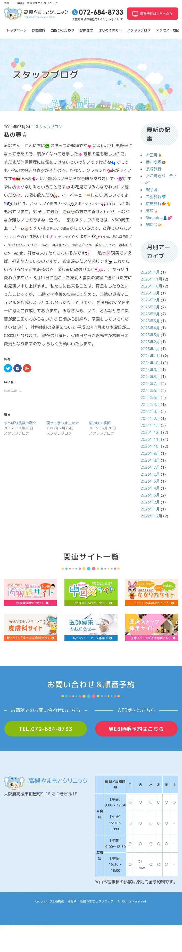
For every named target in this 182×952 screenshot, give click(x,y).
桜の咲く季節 (100, 422)
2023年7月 (150, 467)
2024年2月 (150, 418)
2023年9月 (150, 453)
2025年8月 (150, 300)
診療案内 (38, 30)
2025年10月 (151, 286)
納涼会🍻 (154, 224)
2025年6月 (150, 314)
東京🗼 (152, 210)
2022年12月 (151, 516)
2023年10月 (151, 446)
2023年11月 (151, 439)
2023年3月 (150, 495)
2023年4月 (150, 488)
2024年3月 (150, 411)
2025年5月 (150, 321)
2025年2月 (150, 342)
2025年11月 (151, 279)
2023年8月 (150, 460)
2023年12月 (151, 432)
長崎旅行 (153, 169)
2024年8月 (150, 376)
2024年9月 (150, 369)
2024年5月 (150, 397)
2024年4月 (150, 404)
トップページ (16, 30)
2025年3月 (150, 335)
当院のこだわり (62, 30)
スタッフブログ (139, 30)
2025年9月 (150, 293)
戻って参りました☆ (62, 422)
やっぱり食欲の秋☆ (20, 422)
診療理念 (86, 30)
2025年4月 (150, 328)
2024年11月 (151, 355)
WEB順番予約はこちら (136, 728)
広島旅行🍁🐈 (158, 203)
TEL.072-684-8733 (45, 728)
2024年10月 (151, 362)
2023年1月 (150, 509)
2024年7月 (150, 383)
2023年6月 (150, 474)
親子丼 (152, 190)
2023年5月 (150, 481)
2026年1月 (150, 272)
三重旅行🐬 (156, 196)
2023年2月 (150, 502)
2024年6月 (150, 390)
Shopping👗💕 (159, 217)
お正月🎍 (154, 155)
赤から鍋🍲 (156, 162)
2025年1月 (150, 348)
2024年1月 (150, 425)
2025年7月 (150, 307)
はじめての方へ (110, 30)
